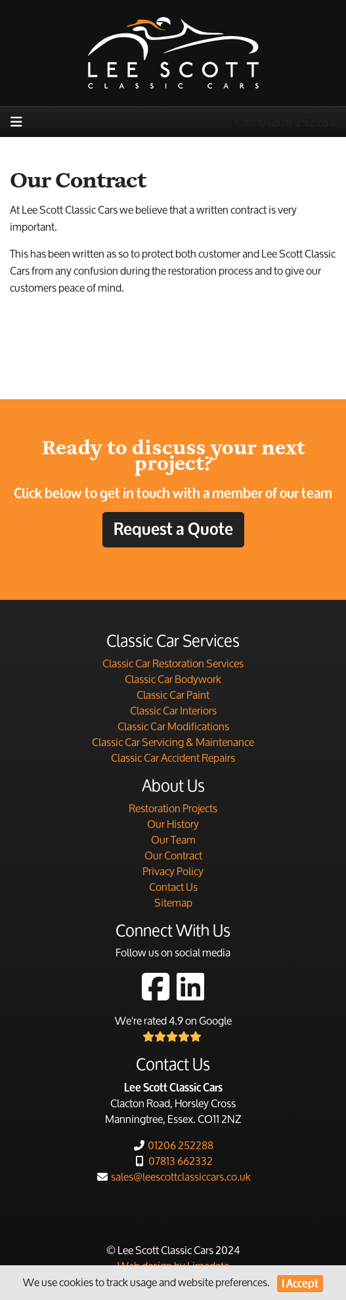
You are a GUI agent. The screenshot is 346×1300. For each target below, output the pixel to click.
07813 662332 (173, 1161)
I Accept (300, 1283)
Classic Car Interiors (173, 710)
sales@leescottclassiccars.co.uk (173, 1176)
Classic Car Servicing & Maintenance (173, 742)
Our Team (173, 839)
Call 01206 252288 (285, 122)
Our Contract (173, 855)
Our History (173, 824)
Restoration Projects (173, 808)
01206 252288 (173, 1145)
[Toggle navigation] (16, 122)
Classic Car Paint (173, 694)
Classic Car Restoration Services (173, 663)
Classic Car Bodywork (173, 679)
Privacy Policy (173, 871)
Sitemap (173, 902)
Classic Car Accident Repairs (173, 757)
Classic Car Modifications (173, 726)
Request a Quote (173, 529)
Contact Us (173, 886)
